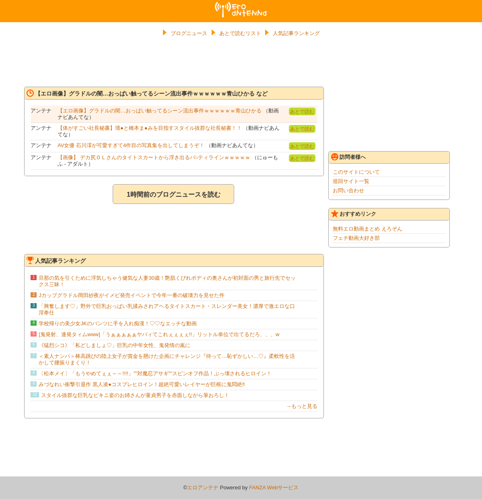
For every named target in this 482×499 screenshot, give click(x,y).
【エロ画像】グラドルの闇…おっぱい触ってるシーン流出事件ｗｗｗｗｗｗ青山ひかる (160, 111)
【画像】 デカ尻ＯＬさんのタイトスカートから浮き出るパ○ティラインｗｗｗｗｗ (154, 157)
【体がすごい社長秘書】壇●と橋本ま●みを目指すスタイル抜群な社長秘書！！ (150, 128)
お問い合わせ (348, 190)
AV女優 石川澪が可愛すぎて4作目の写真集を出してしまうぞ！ (131, 145)
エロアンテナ (241, 5)
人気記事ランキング (296, 33)
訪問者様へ (348, 156)
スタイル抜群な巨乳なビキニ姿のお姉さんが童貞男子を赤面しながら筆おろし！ (135, 395)
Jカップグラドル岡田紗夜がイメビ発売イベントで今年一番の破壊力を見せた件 (132, 295)
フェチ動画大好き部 (356, 238)
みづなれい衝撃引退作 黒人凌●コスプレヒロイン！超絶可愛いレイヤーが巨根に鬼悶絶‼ (142, 384)
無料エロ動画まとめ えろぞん (367, 229)
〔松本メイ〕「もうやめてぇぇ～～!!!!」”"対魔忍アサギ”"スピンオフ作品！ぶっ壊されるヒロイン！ (155, 373)
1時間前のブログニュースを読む (173, 194)
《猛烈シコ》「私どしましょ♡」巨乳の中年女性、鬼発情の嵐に (114, 345)
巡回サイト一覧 (351, 181)
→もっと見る (301, 406)
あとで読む (302, 111)
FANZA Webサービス (274, 487)
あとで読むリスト (240, 33)
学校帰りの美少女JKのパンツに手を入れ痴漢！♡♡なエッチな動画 (117, 323)
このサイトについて (356, 172)
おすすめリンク (353, 213)
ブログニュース (189, 33)
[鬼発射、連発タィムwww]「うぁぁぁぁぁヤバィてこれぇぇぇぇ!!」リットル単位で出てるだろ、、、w (159, 334)
